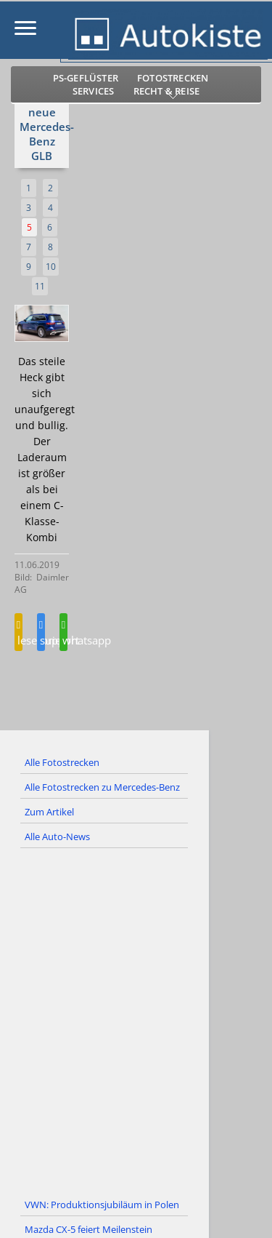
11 (40, 286)
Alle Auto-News (57, 836)
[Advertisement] (136, 1020)
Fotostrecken (172, 77)
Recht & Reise (166, 90)
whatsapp (63, 633)
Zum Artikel (49, 811)
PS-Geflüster (85, 77)
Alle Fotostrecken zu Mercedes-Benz (102, 787)
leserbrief (18, 633)
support (41, 633)
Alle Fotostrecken (62, 762)
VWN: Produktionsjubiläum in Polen (102, 1204)
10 (51, 266)
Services (94, 90)
